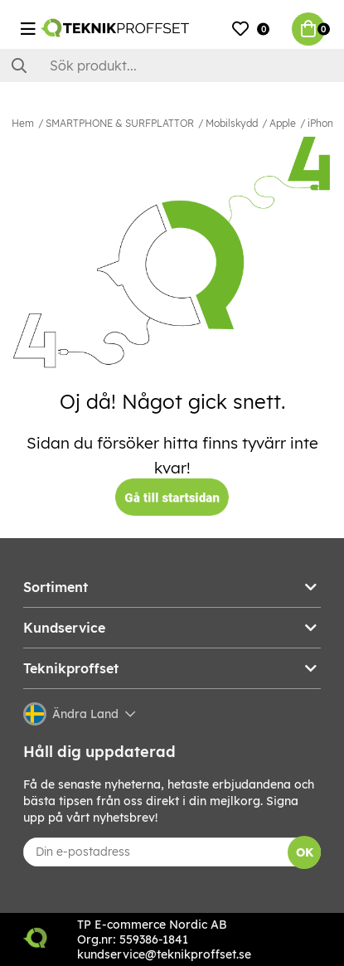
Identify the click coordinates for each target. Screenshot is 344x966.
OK (304, 852)
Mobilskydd (232, 123)
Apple (282, 123)
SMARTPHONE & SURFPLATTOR (120, 123)
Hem (23, 123)
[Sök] (172, 65)
